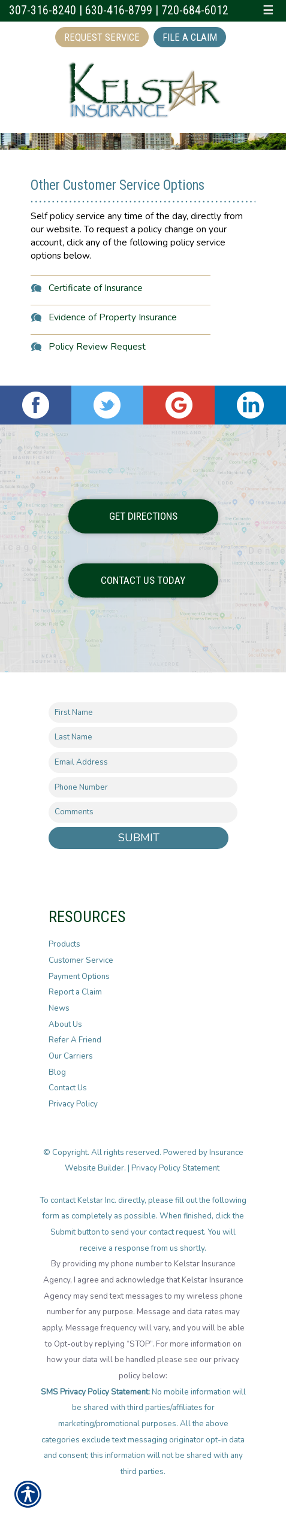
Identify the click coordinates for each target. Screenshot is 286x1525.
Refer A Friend (75, 1040)
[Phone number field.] (143, 787)
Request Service (102, 37)
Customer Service (81, 960)
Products (64, 944)
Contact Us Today (143, 580)
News (59, 1008)
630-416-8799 (118, 10)
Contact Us (68, 1088)
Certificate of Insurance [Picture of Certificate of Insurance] (96, 287)
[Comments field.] (143, 812)
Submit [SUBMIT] (138, 837)
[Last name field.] (143, 737)
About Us (65, 1024)
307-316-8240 (42, 10)
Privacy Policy (73, 1104)
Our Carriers (71, 1056)
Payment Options (79, 976)
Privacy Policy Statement (176, 1168)
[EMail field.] (143, 762)
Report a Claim (75, 992)
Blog (57, 1072)
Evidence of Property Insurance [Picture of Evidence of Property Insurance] (113, 317)
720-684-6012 (194, 10)
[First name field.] (143, 712)
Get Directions (143, 516)
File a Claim (189, 37)
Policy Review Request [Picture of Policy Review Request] (97, 346)
